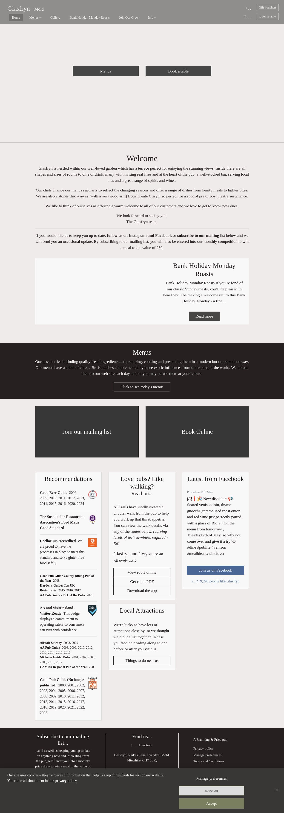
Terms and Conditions (208, 764)
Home (13, 17)
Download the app (142, 594)
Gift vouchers (267, 7)
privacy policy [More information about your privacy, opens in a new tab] (66, 781)
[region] (142, 790)
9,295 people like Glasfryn (215, 584)
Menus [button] (27, 17)
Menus (105, 71)
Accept (211, 803)
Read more (204, 318)
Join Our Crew (111, 17)
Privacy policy (203, 751)
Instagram (137, 236)
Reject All (211, 791)
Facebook (163, 236)
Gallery (45, 17)
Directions (142, 748)
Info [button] (130, 17)
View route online (141, 575)
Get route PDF (142, 585)
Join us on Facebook (215, 573)
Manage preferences (207, 758)
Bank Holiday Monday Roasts (76, 17)
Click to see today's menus (142, 390)
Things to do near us (142, 664)
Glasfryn (18, 8)
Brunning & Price (208, 742)
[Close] (277, 790)
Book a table (267, 16)
